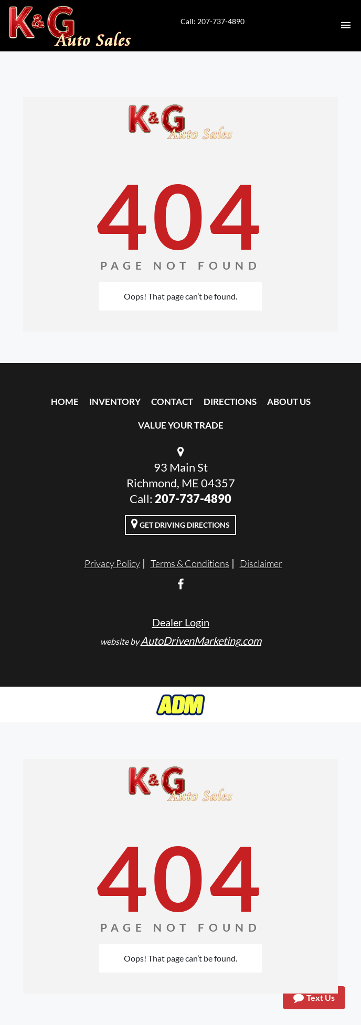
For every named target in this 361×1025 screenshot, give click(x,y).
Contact (172, 401)
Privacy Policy (112, 563)
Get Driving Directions (180, 523)
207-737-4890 (193, 499)
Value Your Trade (181, 425)
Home (65, 401)
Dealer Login (180, 622)
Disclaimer (261, 563)
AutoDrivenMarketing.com (201, 640)
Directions (230, 401)
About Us (289, 401)
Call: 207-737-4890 (213, 21)
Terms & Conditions (190, 563)
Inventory (115, 401)
